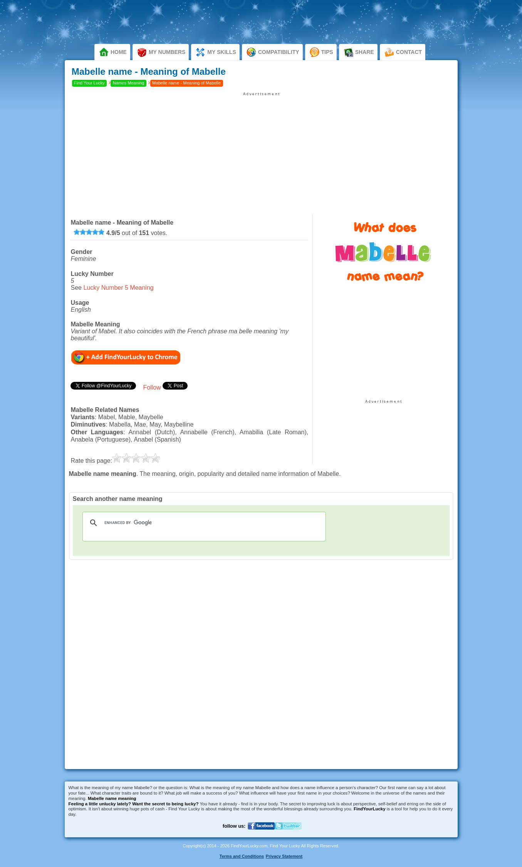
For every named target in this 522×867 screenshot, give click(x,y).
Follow (152, 387)
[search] (203, 523)
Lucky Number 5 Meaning (118, 287)
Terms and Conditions (242, 856)
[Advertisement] (261, 150)
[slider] (89, 232)
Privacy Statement (284, 856)
